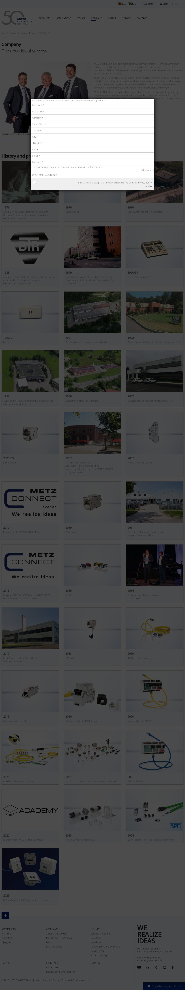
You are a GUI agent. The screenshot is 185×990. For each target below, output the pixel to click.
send (148, 186)
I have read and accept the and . (115, 182)
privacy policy (145, 182)
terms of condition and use (119, 182)
